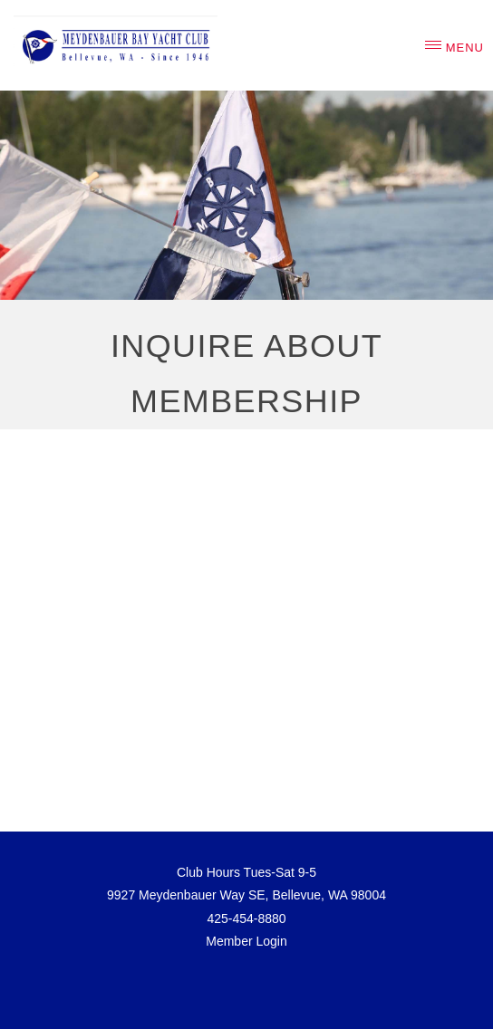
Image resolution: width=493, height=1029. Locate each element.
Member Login (246, 941)
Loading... (246, 617)
